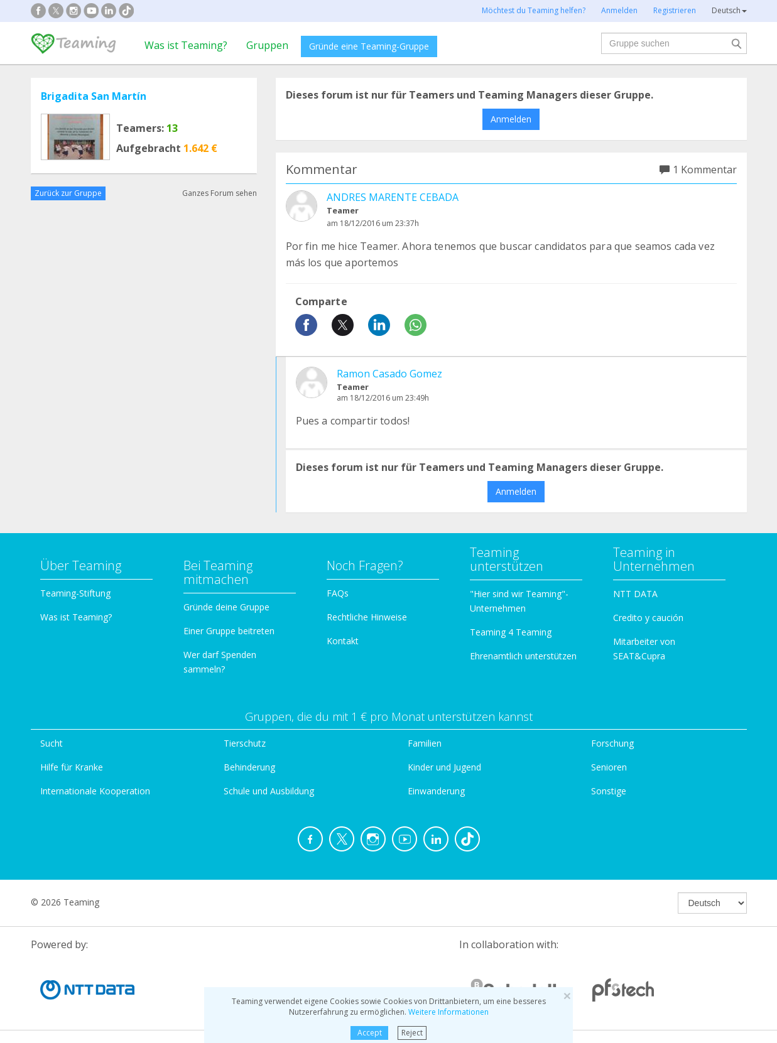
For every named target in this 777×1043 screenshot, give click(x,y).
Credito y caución (648, 618)
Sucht (51, 743)
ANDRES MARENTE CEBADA (393, 197)
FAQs (338, 593)
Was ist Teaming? (185, 45)
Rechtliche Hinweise (367, 617)
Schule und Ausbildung (269, 791)
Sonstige (608, 791)
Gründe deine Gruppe (226, 607)
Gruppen (267, 45)
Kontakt (343, 641)
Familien (425, 743)
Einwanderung (436, 791)
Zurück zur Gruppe (68, 193)
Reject (412, 1032)
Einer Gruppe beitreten (228, 631)
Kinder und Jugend (444, 767)
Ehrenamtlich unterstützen (523, 656)
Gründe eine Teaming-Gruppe (369, 46)
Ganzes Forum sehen (219, 193)
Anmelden (511, 119)
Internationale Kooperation (95, 791)
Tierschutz (245, 743)
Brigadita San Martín (93, 96)
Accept (369, 1032)
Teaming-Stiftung (75, 593)
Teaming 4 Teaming (511, 632)
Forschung (612, 743)
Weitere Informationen (448, 1012)
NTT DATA (635, 594)
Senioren (609, 767)
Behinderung (249, 767)
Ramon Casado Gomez (389, 374)
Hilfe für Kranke (71, 767)
